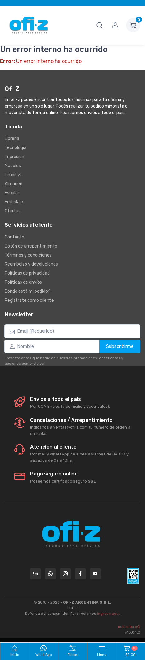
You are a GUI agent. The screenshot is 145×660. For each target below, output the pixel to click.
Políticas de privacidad (27, 273)
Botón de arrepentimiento (31, 246)
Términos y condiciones (28, 255)
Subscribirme (119, 346)
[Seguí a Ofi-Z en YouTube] (95, 573)
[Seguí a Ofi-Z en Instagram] (65, 573)
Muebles (13, 165)
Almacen (13, 183)
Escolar (12, 192)
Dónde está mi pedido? (27, 291)
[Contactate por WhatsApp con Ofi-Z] (50, 573)
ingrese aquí (108, 613)
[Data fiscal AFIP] (133, 576)
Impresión (14, 156)
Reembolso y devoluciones (31, 264)
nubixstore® (129, 626)
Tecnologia (15, 147)
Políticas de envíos (23, 282)
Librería (12, 138)
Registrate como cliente (29, 300)
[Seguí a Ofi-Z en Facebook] (80, 573)
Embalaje (14, 202)
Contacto (14, 237)
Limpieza (14, 174)
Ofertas (13, 211)
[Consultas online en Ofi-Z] (35, 573)
